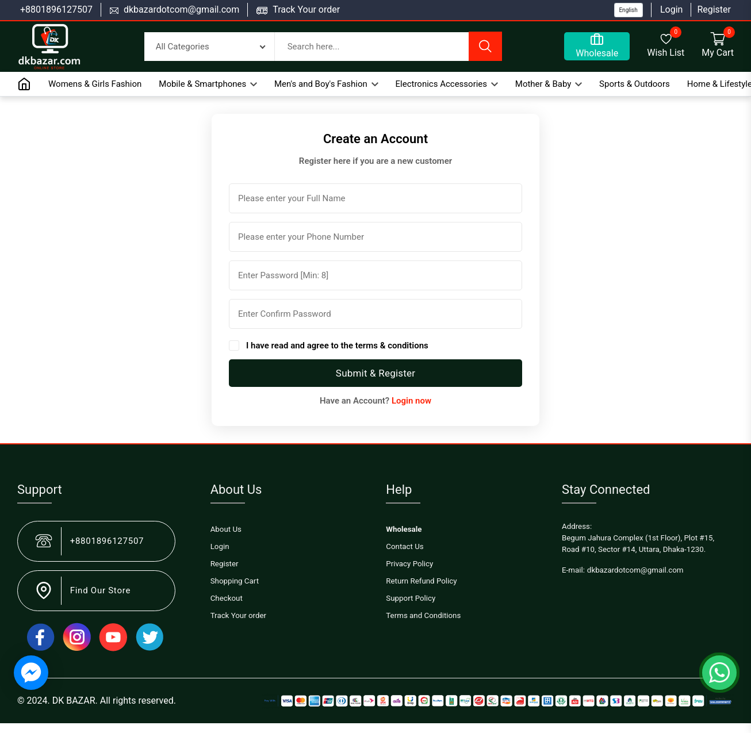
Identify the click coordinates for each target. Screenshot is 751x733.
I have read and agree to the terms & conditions (337, 345)
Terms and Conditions (423, 615)
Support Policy (410, 598)
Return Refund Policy (421, 581)
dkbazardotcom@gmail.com (181, 9)
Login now (411, 401)
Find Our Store (100, 590)
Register (714, 9)
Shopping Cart (234, 581)
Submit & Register (375, 373)
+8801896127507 (56, 9)
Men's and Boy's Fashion (326, 84)
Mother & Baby (548, 84)
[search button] (485, 46)
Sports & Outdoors (634, 84)
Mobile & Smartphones (208, 84)
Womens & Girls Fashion (94, 84)
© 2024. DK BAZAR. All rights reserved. (96, 700)
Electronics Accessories (447, 84)
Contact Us (404, 546)
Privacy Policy (409, 563)
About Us (226, 529)
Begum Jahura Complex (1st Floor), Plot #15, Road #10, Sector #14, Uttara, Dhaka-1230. (638, 544)
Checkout (226, 598)
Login (671, 9)
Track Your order (306, 9)
